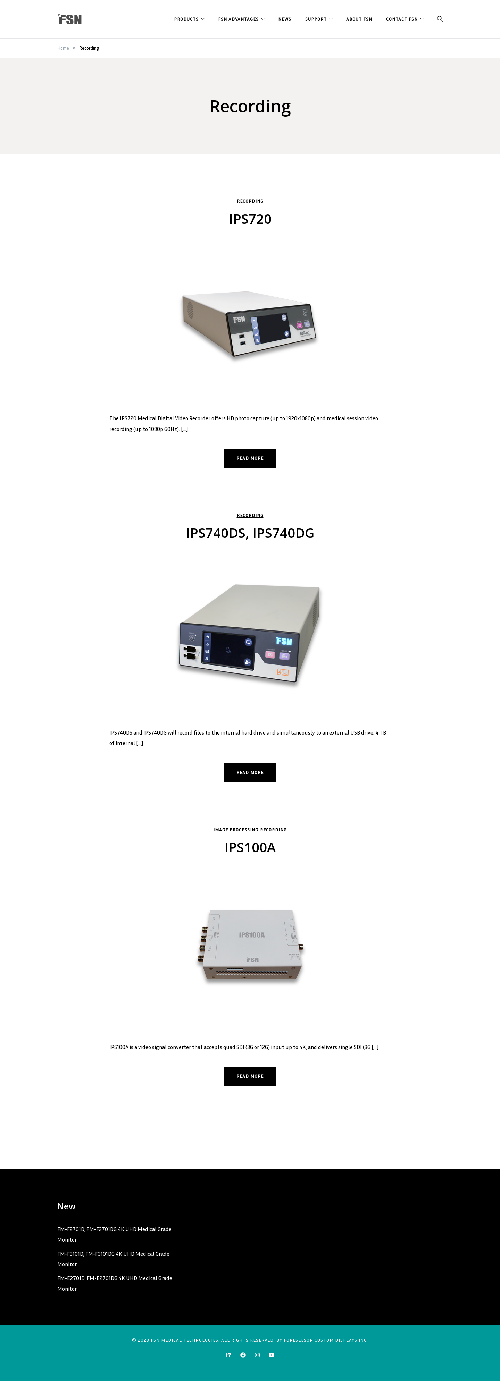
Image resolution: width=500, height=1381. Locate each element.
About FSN (359, 19)
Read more (250, 458)
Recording (250, 201)
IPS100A (250, 847)
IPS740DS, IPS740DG (250, 533)
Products (186, 19)
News (284, 19)
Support (316, 19)
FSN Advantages (238, 19)
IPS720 (250, 219)
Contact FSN (402, 19)
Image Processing (235, 829)
